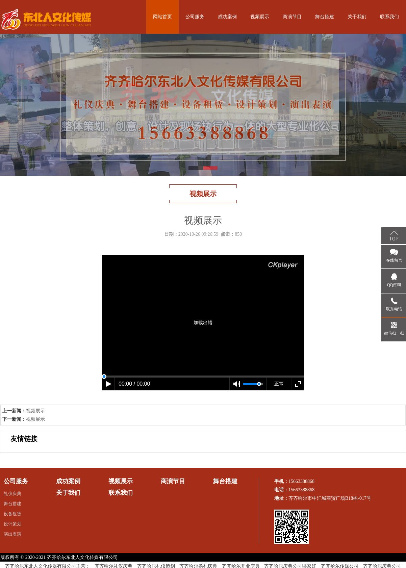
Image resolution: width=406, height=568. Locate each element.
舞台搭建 (324, 16)
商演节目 (292, 16)
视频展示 (259, 16)
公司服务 (194, 16)
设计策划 (12, 523)
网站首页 (162, 16)
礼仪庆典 (12, 493)
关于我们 (357, 16)
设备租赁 (12, 513)
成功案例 (227, 16)
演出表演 (12, 534)
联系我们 (389, 16)
